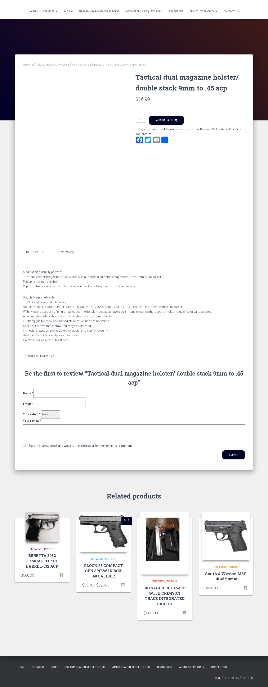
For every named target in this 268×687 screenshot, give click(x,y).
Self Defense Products (44, 64)
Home (33, 11)
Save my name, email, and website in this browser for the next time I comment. (80, 445)
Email (28, 403)
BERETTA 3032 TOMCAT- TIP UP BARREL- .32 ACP (42, 560)
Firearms (157, 129)
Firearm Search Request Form (99, 11)
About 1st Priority (203, 11)
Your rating (32, 414)
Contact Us (231, 11)
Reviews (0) (66, 252)
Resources (176, 11)
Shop (68, 11)
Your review (32, 420)
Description (35, 252)
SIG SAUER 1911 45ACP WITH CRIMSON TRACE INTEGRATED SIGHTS (164, 595)
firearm (146, 134)
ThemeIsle (246, 677)
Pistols (49, 548)
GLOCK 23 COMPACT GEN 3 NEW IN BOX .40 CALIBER (103, 570)
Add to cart (164, 120)
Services (50, 11)
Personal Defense (67, 64)
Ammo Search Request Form (143, 11)
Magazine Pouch (175, 129)
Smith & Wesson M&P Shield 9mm (226, 576)
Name (28, 393)
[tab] (38, 252)
